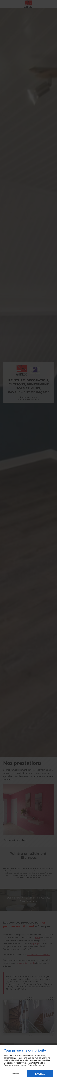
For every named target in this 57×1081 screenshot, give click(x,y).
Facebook (39, 1065)
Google (31, 1065)
